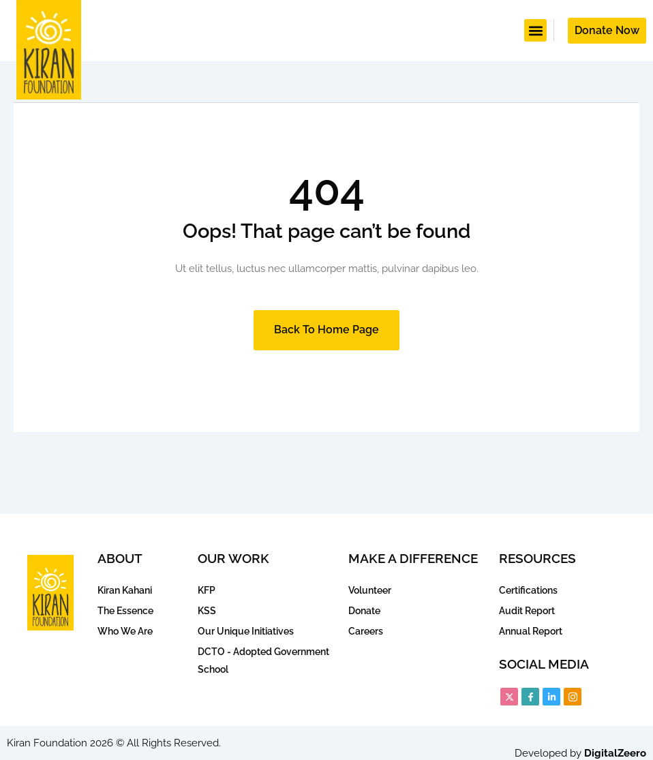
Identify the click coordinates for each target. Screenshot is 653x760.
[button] (535, 30)
